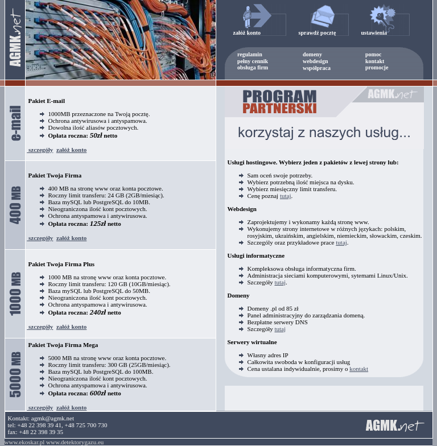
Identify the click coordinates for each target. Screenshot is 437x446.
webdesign (315, 61)
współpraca (317, 68)
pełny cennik (252, 61)
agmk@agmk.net (52, 418)
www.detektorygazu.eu (75, 442)
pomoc (373, 54)
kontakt (374, 61)
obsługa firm (252, 67)
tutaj (285, 195)
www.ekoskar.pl (25, 442)
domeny (312, 54)
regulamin (249, 54)
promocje (376, 67)
